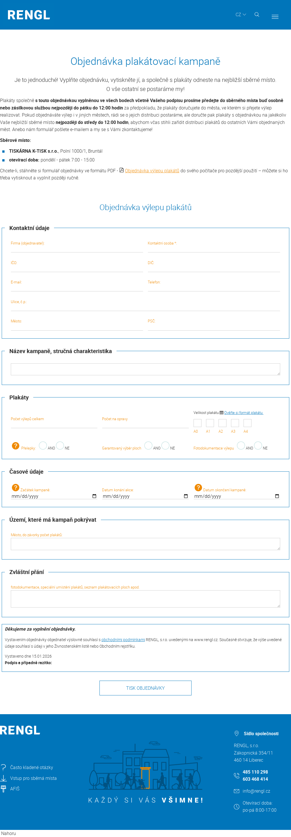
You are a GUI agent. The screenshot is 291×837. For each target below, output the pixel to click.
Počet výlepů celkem (54, 422)
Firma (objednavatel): (77, 246)
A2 (222, 426)
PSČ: (214, 324)
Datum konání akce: (145, 493)
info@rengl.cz (256, 791)
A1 (210, 426)
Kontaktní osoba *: (214, 246)
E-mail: (77, 285)
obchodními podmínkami (123, 639)
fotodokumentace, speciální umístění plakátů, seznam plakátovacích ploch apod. (145, 596)
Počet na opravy (145, 422)
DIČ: (214, 266)
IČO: (77, 266)
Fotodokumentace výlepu (214, 448)
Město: (77, 324)
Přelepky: (23, 448)
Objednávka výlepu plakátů (152, 170)
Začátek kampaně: (54, 491)
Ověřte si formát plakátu (243, 412)
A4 (247, 426)
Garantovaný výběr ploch (121, 448)
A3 (235, 426)
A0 (197, 426)
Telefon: (214, 285)
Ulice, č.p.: (145, 305)
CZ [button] (238, 14)
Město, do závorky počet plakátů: (145, 541)
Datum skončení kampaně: (237, 491)
